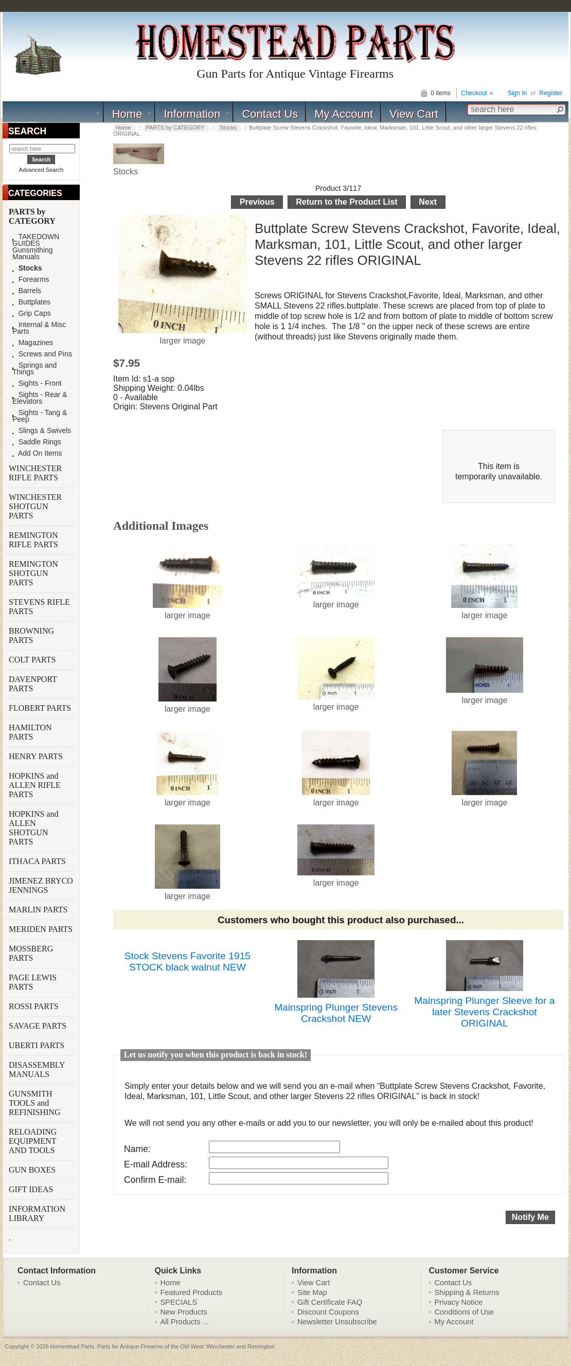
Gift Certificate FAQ (329, 1302)
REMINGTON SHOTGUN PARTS (33, 573)
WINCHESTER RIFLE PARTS (35, 473)
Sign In (517, 93)
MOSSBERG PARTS (31, 953)
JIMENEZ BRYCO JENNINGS (41, 885)
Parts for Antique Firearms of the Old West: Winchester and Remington (186, 1346)
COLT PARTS (32, 659)
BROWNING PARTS (31, 635)
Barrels (26, 290)
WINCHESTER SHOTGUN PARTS (35, 506)
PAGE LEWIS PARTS (33, 982)
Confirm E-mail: (155, 1180)
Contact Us (270, 113)
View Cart (413, 113)
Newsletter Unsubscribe (337, 1322)
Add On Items (37, 453)
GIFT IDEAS (32, 1189)
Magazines (32, 342)
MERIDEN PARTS (42, 929)
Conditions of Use (464, 1312)
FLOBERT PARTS (40, 708)
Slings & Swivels (41, 430)
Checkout (474, 93)
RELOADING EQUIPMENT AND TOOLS (33, 1141)
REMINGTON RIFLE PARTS (34, 540)
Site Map (312, 1292)
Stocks (228, 127)
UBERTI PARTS (37, 1045)
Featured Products (191, 1292)
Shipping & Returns (467, 1292)
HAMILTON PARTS (30, 732)
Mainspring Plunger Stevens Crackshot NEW (336, 1013)
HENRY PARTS (37, 756)
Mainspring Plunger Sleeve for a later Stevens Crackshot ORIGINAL (484, 1012)
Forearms (30, 279)
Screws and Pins (42, 354)
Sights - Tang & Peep (39, 416)
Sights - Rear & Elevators (39, 398)
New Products (183, 1312)
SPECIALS (179, 1302)
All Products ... (184, 1322)
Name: (137, 1149)
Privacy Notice (459, 1302)
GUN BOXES (33, 1169)
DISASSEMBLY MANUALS (37, 1070)
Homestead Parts (72, 1346)
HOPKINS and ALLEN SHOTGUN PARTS (33, 828)
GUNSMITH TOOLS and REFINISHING (35, 1103)
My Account (343, 113)
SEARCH (27, 131)
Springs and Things (34, 368)
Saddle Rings (36, 442)
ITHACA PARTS (38, 861)
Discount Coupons (328, 1312)
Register (550, 93)
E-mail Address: (155, 1164)
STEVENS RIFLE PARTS (39, 607)
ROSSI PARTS (34, 1006)
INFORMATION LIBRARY (37, 1214)
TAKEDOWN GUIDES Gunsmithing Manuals (35, 246)
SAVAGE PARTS (38, 1025)
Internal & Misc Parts (39, 328)
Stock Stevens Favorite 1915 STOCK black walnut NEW (187, 961)
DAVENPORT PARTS (33, 684)
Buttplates (31, 302)
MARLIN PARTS (39, 909)
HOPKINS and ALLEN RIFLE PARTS (35, 785)
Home (127, 113)
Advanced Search (41, 170)
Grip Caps (31, 313)
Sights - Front (37, 383)
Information (192, 113)
